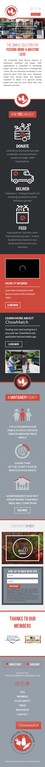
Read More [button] (22, 510)
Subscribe (33, 664)
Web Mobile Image (33, 761)
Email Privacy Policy (16, 599)
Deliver (22, 189)
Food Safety (22, 700)
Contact (22, 714)
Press (22, 705)
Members (22, 696)
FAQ (22, 692)
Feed (22, 228)
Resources (22, 709)
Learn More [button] (12, 305)
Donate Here (13, 664)
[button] (38, 3)
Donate (22, 146)
